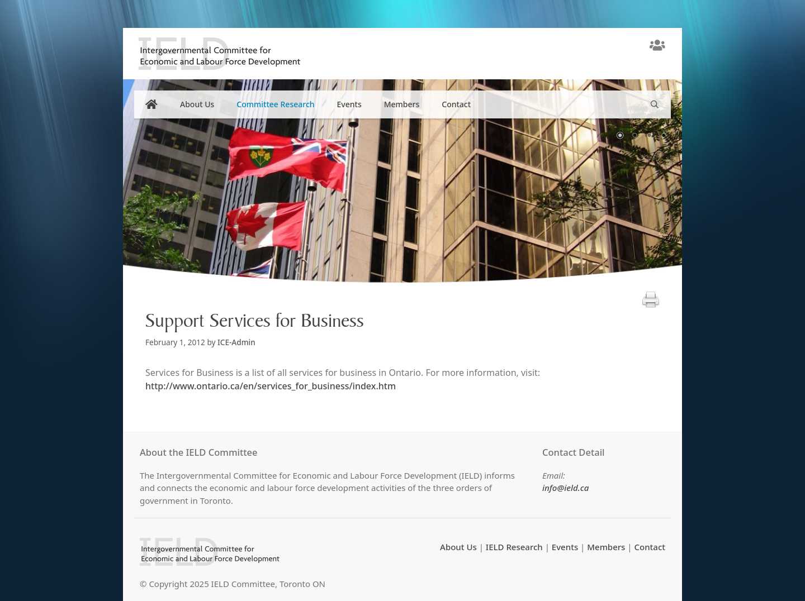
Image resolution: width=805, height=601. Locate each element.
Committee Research (275, 104)
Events (349, 104)
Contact (456, 104)
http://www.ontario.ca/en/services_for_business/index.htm (270, 386)
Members (402, 104)
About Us (197, 104)
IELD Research (514, 546)
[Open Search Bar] (654, 104)
